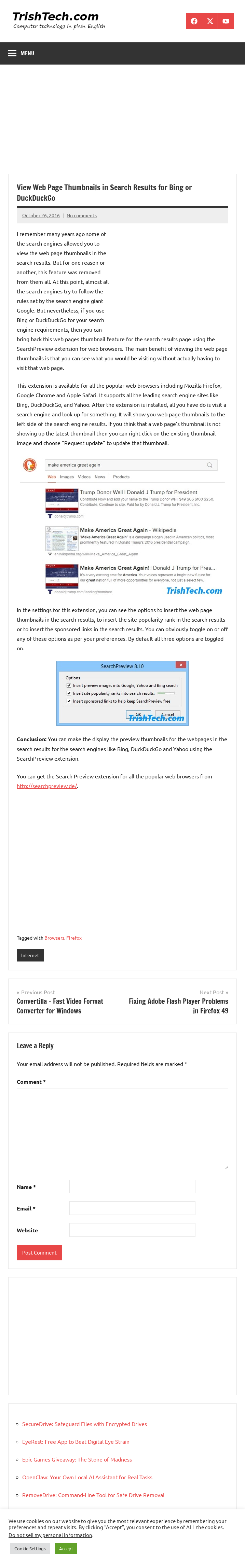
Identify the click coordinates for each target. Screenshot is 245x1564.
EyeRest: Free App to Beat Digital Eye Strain (76, 1441)
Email (26, 1208)
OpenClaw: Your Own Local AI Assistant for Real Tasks (87, 1476)
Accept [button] (66, 1548)
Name (26, 1186)
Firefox (74, 938)
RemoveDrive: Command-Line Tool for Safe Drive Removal (93, 1494)
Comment (31, 1081)
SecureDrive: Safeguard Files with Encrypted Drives (84, 1423)
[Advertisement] (122, 123)
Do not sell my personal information (50, 1535)
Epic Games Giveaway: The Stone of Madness (77, 1459)
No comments (82, 215)
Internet (30, 955)
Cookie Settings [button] (30, 1548)
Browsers (54, 938)
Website (27, 1230)
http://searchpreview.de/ (47, 785)
